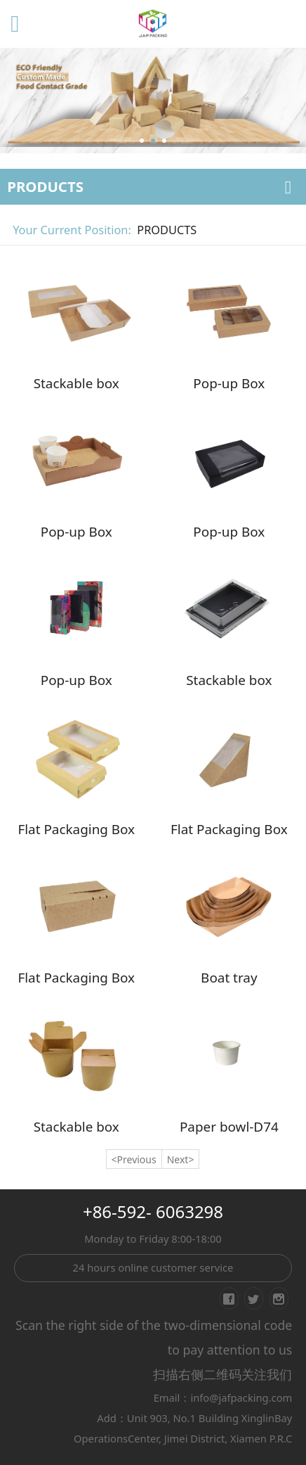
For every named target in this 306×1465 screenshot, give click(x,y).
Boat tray (229, 977)
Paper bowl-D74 (229, 1127)
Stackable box (76, 383)
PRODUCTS (167, 230)
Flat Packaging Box (76, 829)
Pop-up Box (229, 383)
